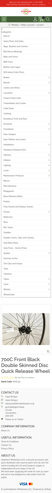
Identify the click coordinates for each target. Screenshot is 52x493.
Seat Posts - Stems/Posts (15, 248)
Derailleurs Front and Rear (15, 119)
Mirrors (6, 181)
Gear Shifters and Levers (14, 139)
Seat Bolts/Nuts (10, 243)
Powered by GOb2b (42, 489)
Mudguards (8, 191)
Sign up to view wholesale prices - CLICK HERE (26, 2)
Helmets (7, 155)
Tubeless (7, 274)
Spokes (6, 253)
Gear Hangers (9, 134)
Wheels (6, 289)
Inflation (7, 160)
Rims (5, 222)
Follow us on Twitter (12, 419)
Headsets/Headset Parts (14, 150)
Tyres (5, 284)
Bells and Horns (10, 57)
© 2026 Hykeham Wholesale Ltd (16, 489)
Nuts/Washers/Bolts (12, 196)
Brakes (6, 77)
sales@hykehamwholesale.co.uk (17, 403)
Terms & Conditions (10, 441)
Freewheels (8, 129)
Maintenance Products (13, 176)
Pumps (6, 212)
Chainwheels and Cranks (14, 103)
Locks (6, 170)
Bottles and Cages (11, 67)
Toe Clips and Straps (12, 263)
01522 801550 (9, 396)
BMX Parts (8, 62)
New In (6, 36)
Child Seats (8, 108)
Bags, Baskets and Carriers (15, 46)
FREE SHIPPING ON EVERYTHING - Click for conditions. (26, 5)
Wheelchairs (9, 294)
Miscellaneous (9, 186)
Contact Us (6, 445)
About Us (5, 430)
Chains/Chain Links (12, 98)
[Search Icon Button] (48, 19)
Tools (5, 269)
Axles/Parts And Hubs (13, 41)
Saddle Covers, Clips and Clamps (18, 238)
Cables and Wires (11, 88)
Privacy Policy (7, 448)
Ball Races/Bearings (12, 51)
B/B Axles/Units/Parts (13, 72)
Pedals (6, 201)
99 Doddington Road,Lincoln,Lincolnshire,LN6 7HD (12, 411)
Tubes (6, 279)
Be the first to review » (25, 377)
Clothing (7, 113)
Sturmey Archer (10, 258)
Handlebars (8, 145)
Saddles (7, 232)
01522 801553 (9, 400)
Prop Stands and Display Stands (18, 207)
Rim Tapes (8, 227)
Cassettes (7, 93)
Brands (6, 82)
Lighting (7, 165)
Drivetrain (7, 124)
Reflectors (8, 217)
